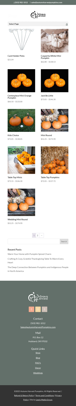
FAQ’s (38, 362)
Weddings (38, 373)
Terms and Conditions (44, 395)
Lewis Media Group (44, 400)
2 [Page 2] (37, 235)
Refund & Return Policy (24, 395)
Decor (38, 368)
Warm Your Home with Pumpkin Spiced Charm (29, 254)
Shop (38, 352)
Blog (38, 357)
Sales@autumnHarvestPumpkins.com (38, 327)
